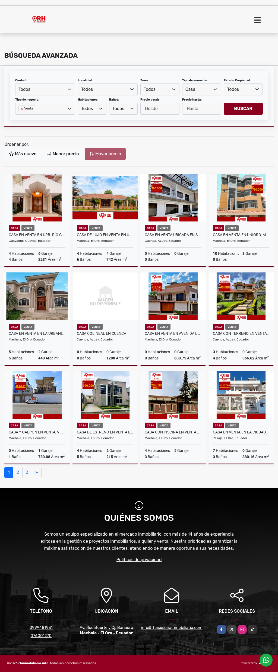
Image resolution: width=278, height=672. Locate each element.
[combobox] (45, 89)
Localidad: (85, 80)
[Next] (37, 472)
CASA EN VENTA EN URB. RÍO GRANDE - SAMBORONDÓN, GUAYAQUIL (37, 235)
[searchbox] (20, 117)
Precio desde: (150, 99)
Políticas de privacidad (139, 559)
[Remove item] (22, 109)
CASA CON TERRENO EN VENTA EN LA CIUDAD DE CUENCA (241, 333)
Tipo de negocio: (27, 99)
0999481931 (41, 627)
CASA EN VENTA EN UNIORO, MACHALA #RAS (241, 235)
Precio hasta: (192, 99)
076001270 (41, 635)
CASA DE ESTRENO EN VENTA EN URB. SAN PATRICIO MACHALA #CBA (105, 432)
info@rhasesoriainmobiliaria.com (172, 627)
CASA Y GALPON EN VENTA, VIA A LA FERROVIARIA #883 (37, 432)
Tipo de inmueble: (195, 80)
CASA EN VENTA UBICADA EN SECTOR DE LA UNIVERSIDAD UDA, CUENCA (173, 235)
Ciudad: (21, 80)
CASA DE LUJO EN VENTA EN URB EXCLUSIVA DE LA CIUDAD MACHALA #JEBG (105, 235)
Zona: (144, 80)
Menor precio (63, 153)
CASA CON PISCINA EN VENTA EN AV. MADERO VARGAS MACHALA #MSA (173, 432)
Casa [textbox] (190, 89)
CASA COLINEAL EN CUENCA (101, 333)
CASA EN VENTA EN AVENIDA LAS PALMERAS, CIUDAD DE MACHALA (173, 333)
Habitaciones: (88, 99)
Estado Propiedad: (237, 80)
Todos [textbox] (24, 89)
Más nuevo (22, 153)
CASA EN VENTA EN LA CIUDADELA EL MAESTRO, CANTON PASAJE (241, 432)
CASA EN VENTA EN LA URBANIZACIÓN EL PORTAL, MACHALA (37, 333)
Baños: (114, 99)
